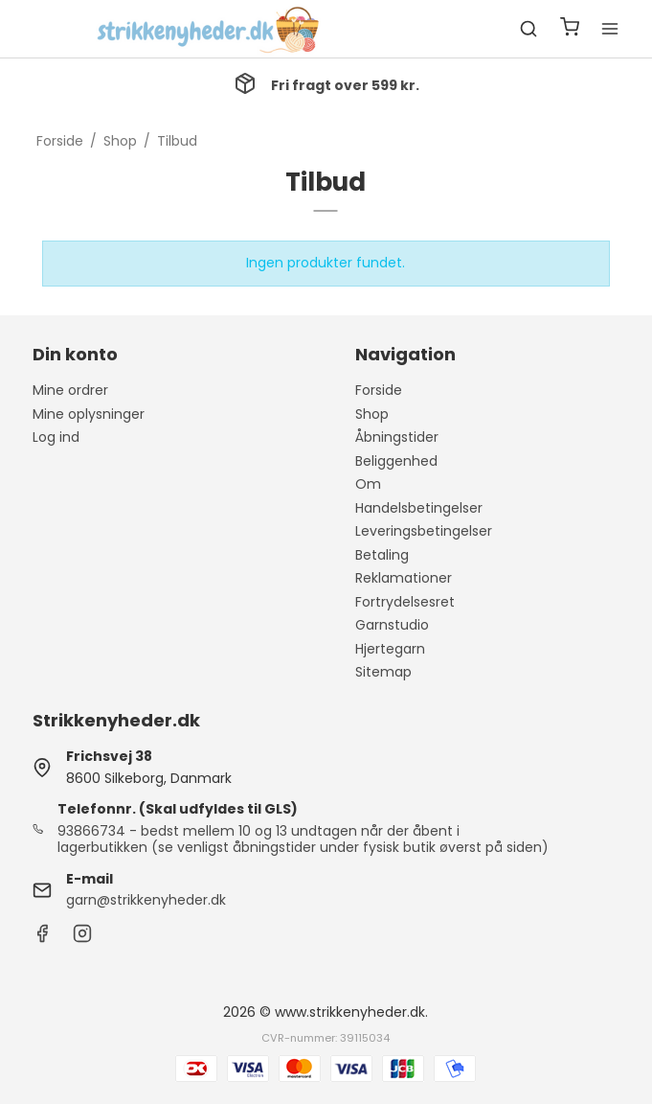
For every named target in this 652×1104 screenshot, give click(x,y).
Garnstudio (392, 624)
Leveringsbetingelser (423, 530)
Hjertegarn (390, 648)
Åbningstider (396, 437)
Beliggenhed (396, 461)
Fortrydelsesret (405, 601)
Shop (372, 414)
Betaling (382, 554)
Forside (378, 390)
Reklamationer (403, 577)
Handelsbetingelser (419, 508)
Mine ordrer (70, 390)
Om (368, 484)
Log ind (56, 437)
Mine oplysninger (89, 414)
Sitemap (383, 671)
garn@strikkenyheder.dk (146, 899)
